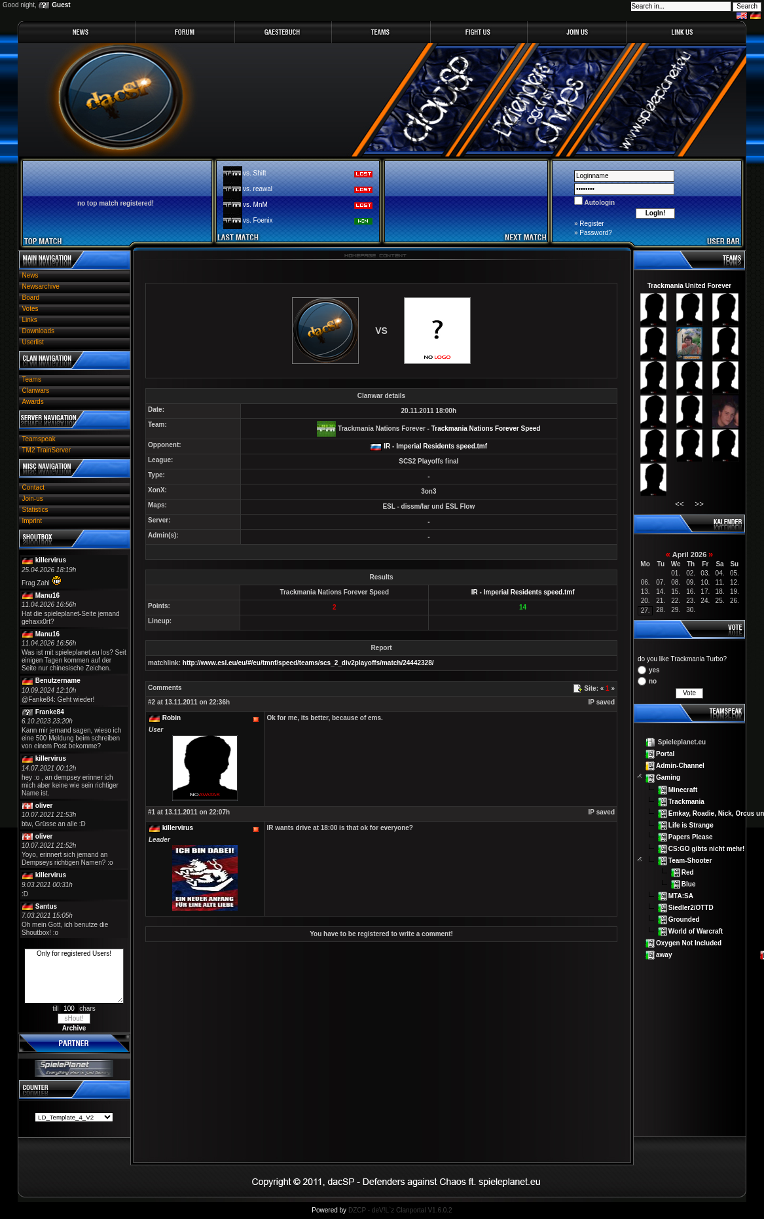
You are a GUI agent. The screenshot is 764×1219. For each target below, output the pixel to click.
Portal (665, 753)
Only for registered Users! (74, 976)
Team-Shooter (690, 860)
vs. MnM (255, 204)
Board (31, 297)
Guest (61, 5)
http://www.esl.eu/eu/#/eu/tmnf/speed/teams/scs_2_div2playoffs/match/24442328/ (308, 662)
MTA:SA (680, 896)
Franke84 (49, 712)
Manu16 (47, 595)
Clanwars (36, 390)
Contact (33, 487)
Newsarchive (41, 286)
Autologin (599, 202)
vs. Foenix (258, 220)
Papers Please (690, 836)
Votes (30, 308)
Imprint (32, 520)
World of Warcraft (695, 931)
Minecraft (682, 789)
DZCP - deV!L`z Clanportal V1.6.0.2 (400, 1210)
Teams (31, 379)
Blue (689, 884)
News (30, 275)
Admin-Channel (680, 765)
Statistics (35, 509)
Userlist (33, 342)
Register (591, 223)
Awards (33, 401)
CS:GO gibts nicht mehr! (706, 848)
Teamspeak (39, 439)
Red (688, 872)
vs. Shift (254, 173)
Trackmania (686, 801)
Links (29, 319)
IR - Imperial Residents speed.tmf (435, 446)
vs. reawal (257, 188)
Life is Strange (691, 824)
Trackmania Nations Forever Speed (486, 428)
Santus (46, 906)
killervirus (50, 560)
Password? (595, 232)
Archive (74, 1028)
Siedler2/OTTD (691, 907)
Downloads (38, 331)
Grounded (684, 919)
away (664, 954)
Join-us (32, 498)
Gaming (668, 777)
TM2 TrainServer (46, 450)
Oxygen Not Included (688, 943)
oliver (44, 805)
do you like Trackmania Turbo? (682, 659)
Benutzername (58, 680)
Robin (171, 717)
